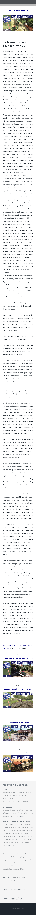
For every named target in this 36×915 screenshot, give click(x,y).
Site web (21, 816)
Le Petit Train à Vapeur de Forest (18, 689)
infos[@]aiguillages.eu (18, 889)
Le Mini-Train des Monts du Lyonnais (18, 658)
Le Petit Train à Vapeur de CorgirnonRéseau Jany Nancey (18, 721)
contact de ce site (11, 845)
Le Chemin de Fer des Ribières (18, 753)
